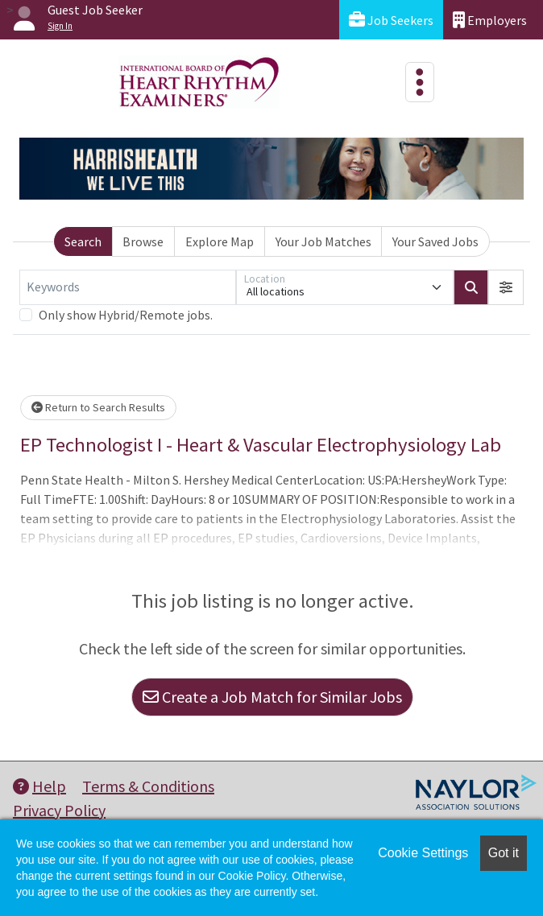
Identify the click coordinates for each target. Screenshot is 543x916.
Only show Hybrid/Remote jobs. (126, 315)
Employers (490, 20)
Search (83, 241)
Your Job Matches (323, 241)
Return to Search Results (98, 407)
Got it (503, 853)
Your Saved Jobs (435, 241)
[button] (506, 287)
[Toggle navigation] (419, 82)
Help (39, 786)
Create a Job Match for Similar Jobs (272, 697)
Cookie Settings (423, 853)
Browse (143, 241)
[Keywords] (127, 287)
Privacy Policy (59, 810)
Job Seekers (391, 20)
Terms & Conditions (148, 786)
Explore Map (219, 241)
